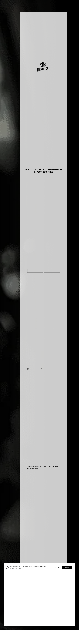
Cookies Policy (34, 468)
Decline (57, 567)
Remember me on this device (37, 369)
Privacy (57, 466)
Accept (67, 567)
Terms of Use (50, 466)
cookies (21, 566)
